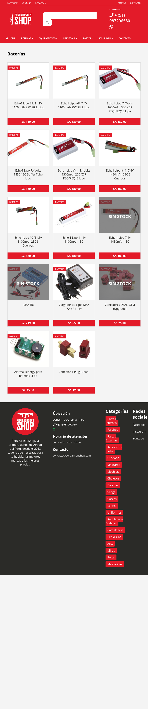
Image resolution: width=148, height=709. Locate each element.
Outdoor (113, 458)
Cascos (112, 499)
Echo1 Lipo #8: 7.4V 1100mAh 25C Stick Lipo (74, 105)
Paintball (70, 38)
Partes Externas (111, 438)
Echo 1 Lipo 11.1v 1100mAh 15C (73, 240)
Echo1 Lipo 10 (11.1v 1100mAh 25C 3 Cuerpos (28, 241)
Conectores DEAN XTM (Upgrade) (120, 307)
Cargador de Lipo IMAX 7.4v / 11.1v (74, 307)
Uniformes (114, 512)
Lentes (111, 506)
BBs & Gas (114, 537)
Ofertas (122, 3)
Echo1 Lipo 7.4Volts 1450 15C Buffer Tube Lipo (28, 174)
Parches (112, 430)
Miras (111, 551)
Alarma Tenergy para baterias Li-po (28, 374)
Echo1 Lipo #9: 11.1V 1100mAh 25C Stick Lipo (28, 105)
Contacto (135, 3)
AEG (110, 544)
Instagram (40, 3)
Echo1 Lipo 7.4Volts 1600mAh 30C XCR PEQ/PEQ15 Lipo (120, 107)
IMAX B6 (28, 305)
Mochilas (113, 472)
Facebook (12, 3)
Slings (111, 492)
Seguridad (106, 38)
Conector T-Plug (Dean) (74, 372)
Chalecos (113, 478)
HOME (10, 38)
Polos (111, 557)
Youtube (26, 3)
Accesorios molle (114, 449)
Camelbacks (115, 530)
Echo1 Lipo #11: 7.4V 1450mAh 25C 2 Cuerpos (120, 174)
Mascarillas (114, 564)
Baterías (13, 67)
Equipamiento (48, 38)
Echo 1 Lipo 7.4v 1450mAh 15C (120, 240)
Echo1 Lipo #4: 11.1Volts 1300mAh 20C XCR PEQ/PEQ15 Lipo (74, 174)
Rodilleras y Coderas (114, 521)
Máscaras (113, 465)
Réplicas (27, 38)
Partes (88, 38)
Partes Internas (111, 421)
